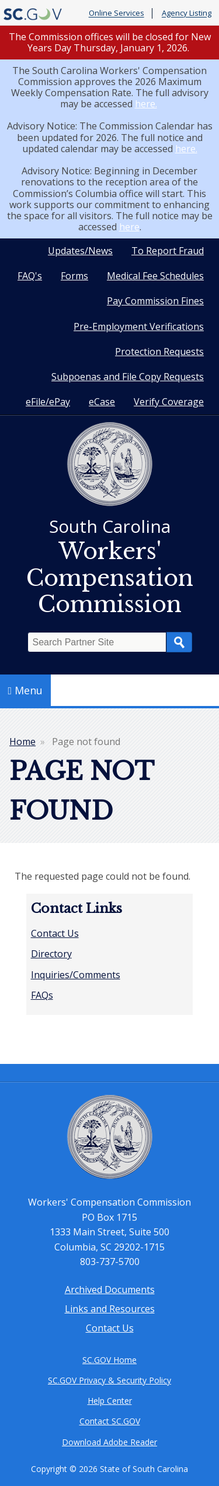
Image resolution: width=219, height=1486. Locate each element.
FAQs (42, 995)
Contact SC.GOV (109, 1421)
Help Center (110, 1400)
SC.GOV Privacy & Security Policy (109, 1380)
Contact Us (55, 933)
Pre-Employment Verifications (139, 326)
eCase (102, 401)
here (129, 226)
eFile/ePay (48, 401)
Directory (51, 953)
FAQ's (30, 275)
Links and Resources (110, 1308)
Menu (25, 690)
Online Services (116, 13)
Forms (74, 275)
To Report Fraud (167, 250)
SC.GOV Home (109, 1359)
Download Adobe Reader (109, 1442)
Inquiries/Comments (75, 974)
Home (22, 741)
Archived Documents (110, 1289)
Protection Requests (159, 351)
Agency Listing (186, 13)
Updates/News (80, 250)
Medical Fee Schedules (155, 275)
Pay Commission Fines (155, 300)
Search (179, 642)
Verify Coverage (169, 401)
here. (146, 103)
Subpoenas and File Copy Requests (127, 376)
